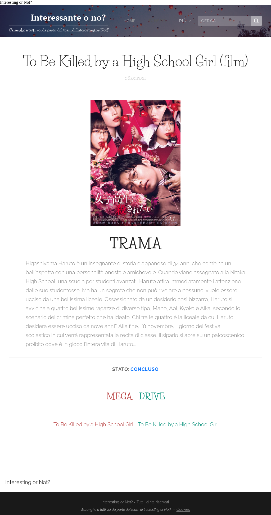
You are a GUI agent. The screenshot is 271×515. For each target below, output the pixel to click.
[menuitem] (130, 20)
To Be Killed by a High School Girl (93, 424)
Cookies (183, 509)
